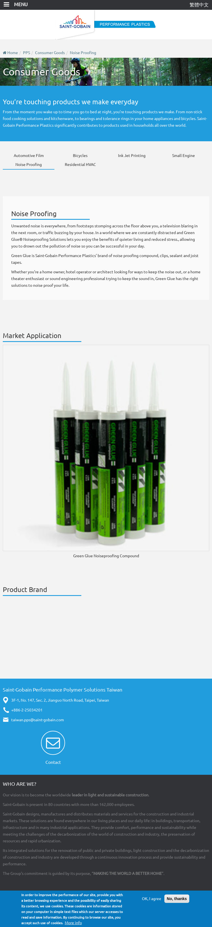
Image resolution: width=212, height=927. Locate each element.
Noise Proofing (83, 52)
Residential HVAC (80, 164)
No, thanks (177, 898)
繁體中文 (199, 4)
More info (73, 923)
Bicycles (80, 155)
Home (12, 52)
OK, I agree (151, 898)
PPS (26, 52)
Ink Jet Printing (132, 155)
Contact (53, 762)
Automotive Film (29, 155)
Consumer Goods (50, 52)
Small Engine (183, 155)
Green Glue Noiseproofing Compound (106, 556)
